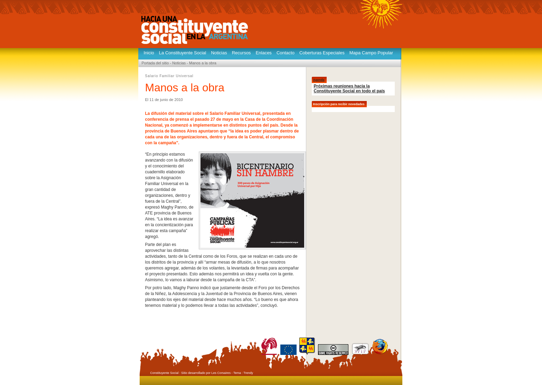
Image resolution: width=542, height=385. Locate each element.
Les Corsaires (221, 373)
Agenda (319, 80)
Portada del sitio (155, 63)
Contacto (286, 52)
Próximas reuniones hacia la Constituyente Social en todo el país (349, 88)
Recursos (241, 52)
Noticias (219, 52)
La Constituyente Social (182, 52)
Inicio (149, 52)
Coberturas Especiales (322, 52)
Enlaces (264, 52)
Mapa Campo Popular (371, 52)
